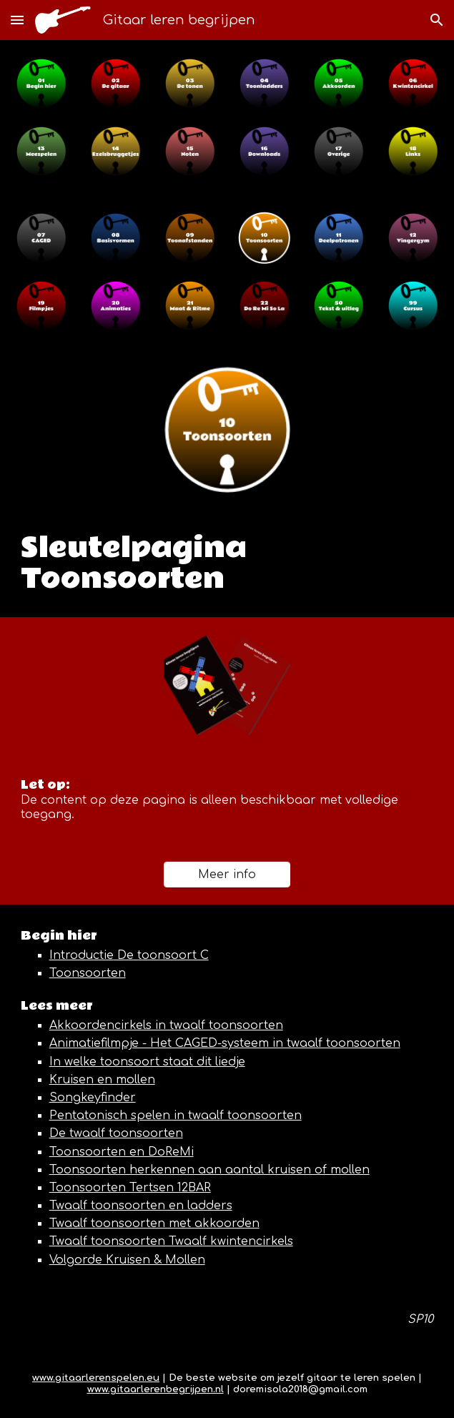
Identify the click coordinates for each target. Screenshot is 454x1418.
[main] (227, 563)
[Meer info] (227, 874)
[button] (17, 19)
